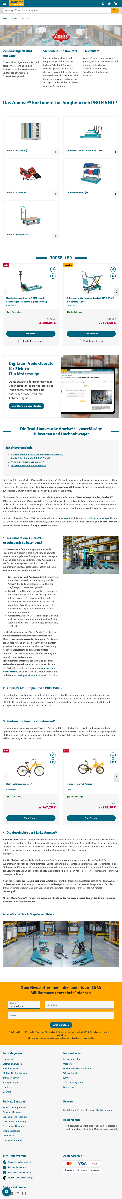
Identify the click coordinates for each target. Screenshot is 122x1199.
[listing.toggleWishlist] (53, 269)
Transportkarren (11, 1078)
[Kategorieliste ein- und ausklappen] (55, 152)
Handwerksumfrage (13, 1140)
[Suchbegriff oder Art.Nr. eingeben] (57, 10)
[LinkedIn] (17, 1194)
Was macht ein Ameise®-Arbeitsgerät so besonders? (37, 454)
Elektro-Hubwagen (100, 518)
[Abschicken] (61, 1025)
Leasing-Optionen (26, 675)
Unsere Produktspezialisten (77, 1068)
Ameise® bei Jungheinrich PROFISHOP (30, 458)
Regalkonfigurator (12, 1112)
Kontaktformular (104, 1110)
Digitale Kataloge (11, 1131)
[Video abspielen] (53, 276)
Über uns (67, 1064)
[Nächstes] (116, 292)
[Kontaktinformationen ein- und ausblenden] (6, 1191)
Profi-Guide (8, 1135)
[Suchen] (115, 10)
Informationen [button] (72, 1053)
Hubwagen (63, 518)
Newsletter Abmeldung (14, 1126)
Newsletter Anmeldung (14, 1121)
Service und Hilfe (71, 1059)
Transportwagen (11, 1082)
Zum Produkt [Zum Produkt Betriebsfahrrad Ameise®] (30, 818)
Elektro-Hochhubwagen (15, 1073)
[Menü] (4, 3)
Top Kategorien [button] (12, 1053)
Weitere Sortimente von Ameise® (27, 462)
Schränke (7, 1092)
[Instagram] (24, 1194)
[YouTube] (11, 1194)
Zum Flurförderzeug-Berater (26, 406)
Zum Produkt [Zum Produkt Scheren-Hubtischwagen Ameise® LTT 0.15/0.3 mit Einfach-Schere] (91, 333)
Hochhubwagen (11, 1068)
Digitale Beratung (14, 1101)
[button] (31, 1103)
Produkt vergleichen (33, 341)
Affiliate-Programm (73, 1082)
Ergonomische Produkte (15, 1117)
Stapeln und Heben (42, 914)
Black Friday (69, 1087)
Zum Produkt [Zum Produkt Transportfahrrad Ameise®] (91, 818)
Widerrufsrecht (71, 1073)
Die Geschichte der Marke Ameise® (28, 465)
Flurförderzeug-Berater (14, 1107)
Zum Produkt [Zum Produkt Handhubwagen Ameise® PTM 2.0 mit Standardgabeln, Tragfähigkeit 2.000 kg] (30, 333)
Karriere (67, 1078)
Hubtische (8, 1087)
